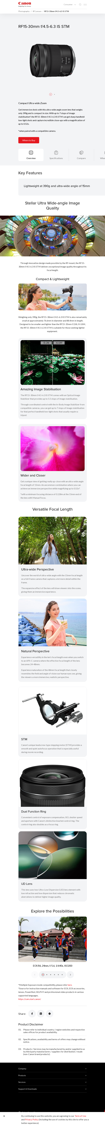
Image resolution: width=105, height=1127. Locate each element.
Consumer (68, 4)
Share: (22, 1013)
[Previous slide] (34, 974)
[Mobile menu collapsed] (85, 4)
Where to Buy (28, 140)
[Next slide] (70, 974)
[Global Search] (80, 4)
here (70, 985)
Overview (31, 158)
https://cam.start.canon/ (29, 999)
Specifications (56, 158)
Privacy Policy (31, 1119)
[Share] (32, 1013)
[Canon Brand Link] (24, 4)
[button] (50, 94)
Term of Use (80, 1116)
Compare (81, 158)
